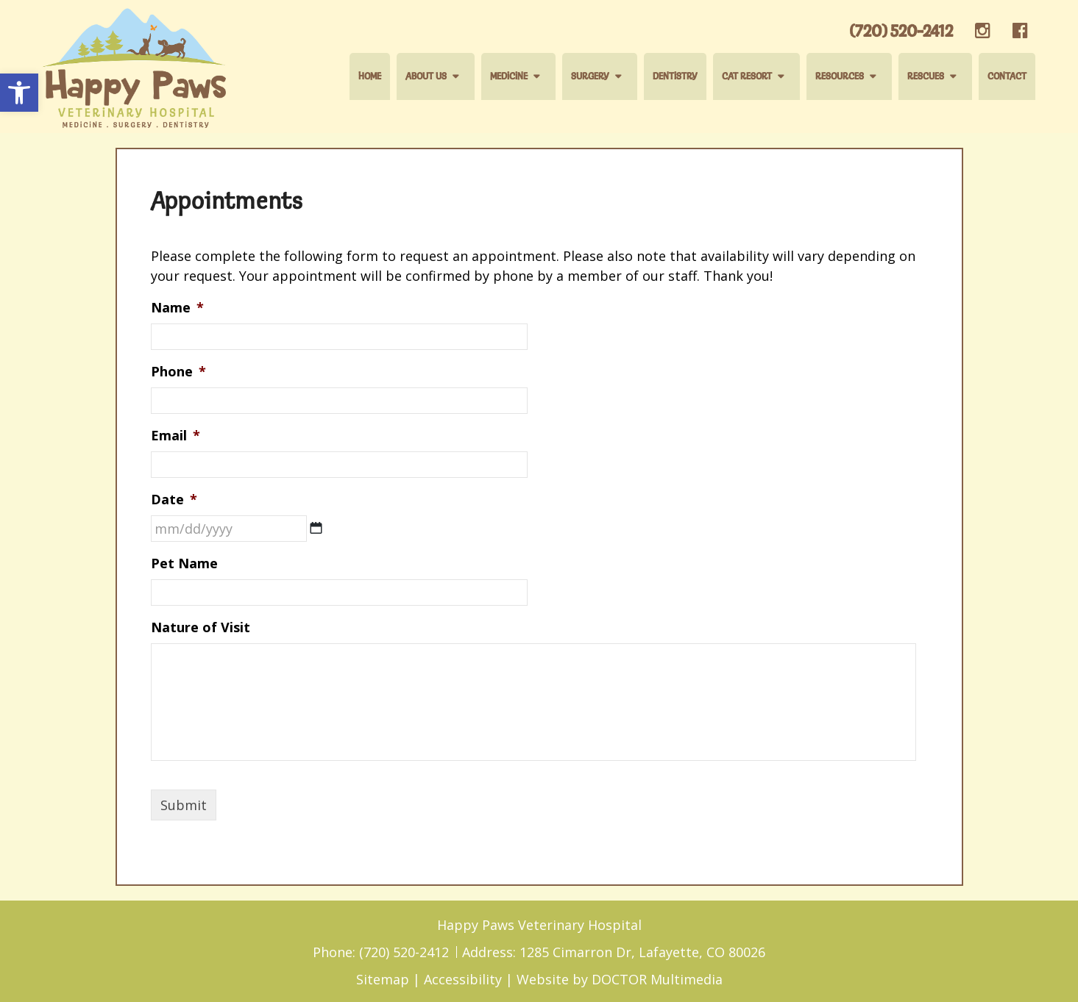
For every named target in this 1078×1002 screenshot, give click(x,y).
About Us (426, 76)
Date (174, 499)
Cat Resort (747, 76)
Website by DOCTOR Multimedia (620, 979)
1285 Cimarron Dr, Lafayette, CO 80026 (642, 952)
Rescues (925, 76)
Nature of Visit (200, 627)
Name (177, 307)
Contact (1006, 76)
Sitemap (382, 979)
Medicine (509, 76)
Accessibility (463, 979)
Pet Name (184, 563)
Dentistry (675, 76)
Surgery (590, 76)
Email (175, 435)
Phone (178, 371)
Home (369, 76)
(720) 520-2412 (901, 31)
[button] (19, 93)
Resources (839, 76)
